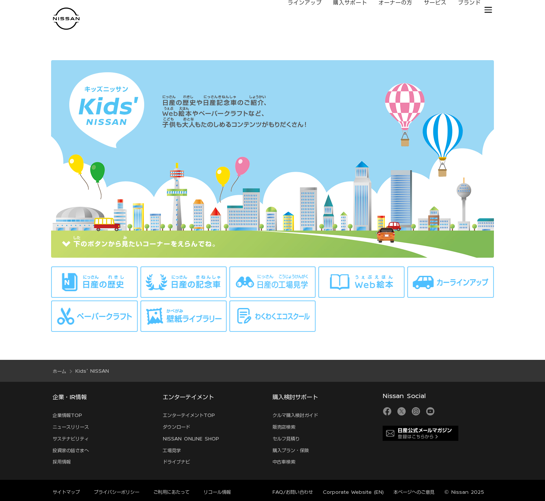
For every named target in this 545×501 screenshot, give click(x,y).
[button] (488, 10)
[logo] (66, 19)
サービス (427, 10)
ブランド (461, 10)
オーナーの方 (388, 10)
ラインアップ (297, 10)
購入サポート (342, 10)
